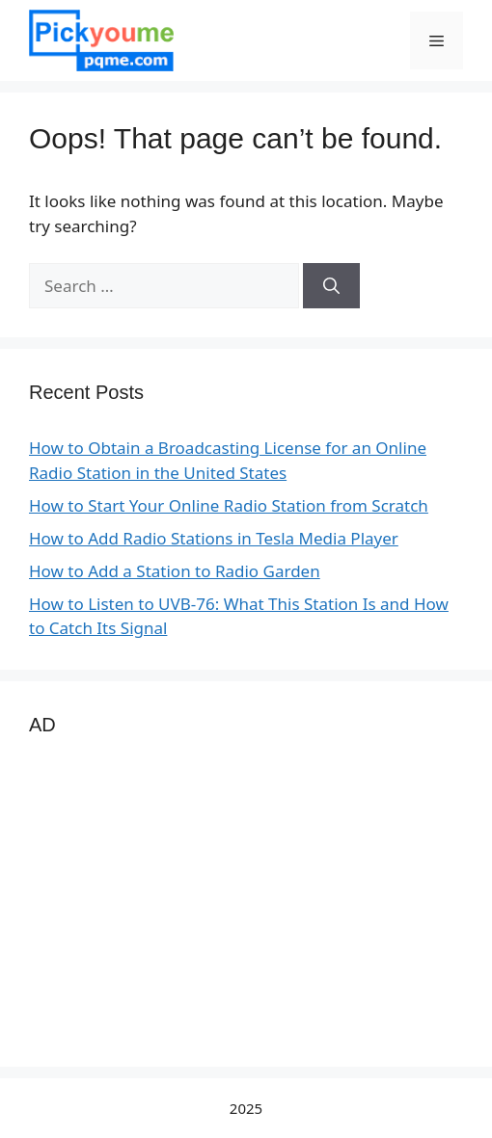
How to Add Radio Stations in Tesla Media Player (213, 538)
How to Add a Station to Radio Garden (174, 571)
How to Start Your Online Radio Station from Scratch (228, 505)
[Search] (331, 286)
